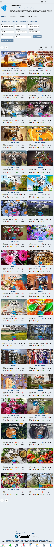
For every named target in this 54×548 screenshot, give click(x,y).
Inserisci (50, 2)
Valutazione (22, 16)
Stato (2, 29)
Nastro (35, 16)
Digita (17, 24)
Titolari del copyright (21, 532)
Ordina (2, 34)
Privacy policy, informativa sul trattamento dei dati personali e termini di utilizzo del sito (27, 540)
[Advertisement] (27, 515)
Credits (32, 532)
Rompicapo (4, 16)
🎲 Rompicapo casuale (7, 40)
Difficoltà (31, 29)
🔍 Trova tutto (37, 36)
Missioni (30, 16)
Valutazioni (17, 34)
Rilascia (30, 24)
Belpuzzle (40, 68)
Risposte (33, 533)
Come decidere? (13, 16)
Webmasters (19, 533)
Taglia (2, 24)
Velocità (18, 29)
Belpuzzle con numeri (13, 68)
